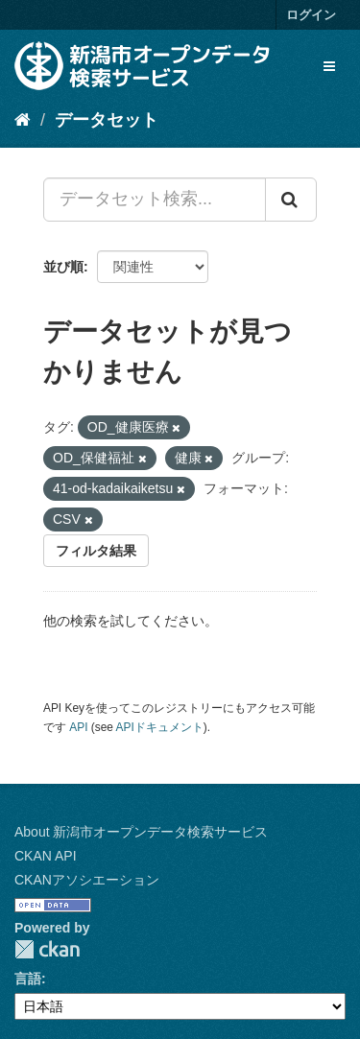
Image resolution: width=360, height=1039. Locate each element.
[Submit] (291, 199)
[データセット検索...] (154, 199)
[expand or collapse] (329, 66)
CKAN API (45, 855)
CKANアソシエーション (86, 879)
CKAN (47, 949)
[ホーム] (22, 120)
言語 (27, 978)
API (78, 727)
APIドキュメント (160, 727)
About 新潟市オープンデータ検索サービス (141, 831)
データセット (106, 120)
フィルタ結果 (96, 550)
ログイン (311, 15)
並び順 (63, 266)
